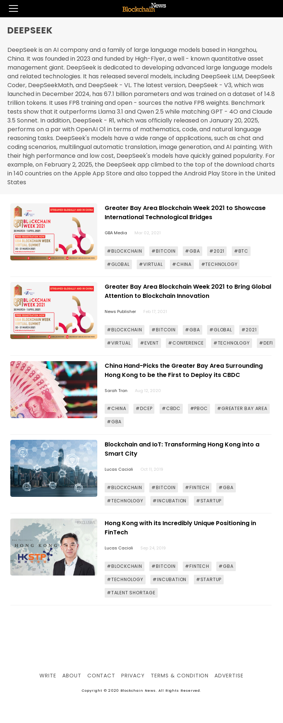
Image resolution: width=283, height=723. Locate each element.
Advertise (229, 675)
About (71, 675)
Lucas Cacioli (119, 469)
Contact (101, 675)
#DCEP (144, 408)
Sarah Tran (116, 390)
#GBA (192, 251)
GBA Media (116, 233)
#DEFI (266, 343)
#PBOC (199, 408)
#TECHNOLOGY (219, 264)
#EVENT (149, 343)
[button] (9, 8)
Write (47, 675)
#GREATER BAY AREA (242, 408)
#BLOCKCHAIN (124, 251)
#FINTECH (197, 487)
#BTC (241, 251)
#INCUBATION (169, 501)
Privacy (133, 675)
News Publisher (120, 311)
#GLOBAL (118, 264)
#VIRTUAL (151, 264)
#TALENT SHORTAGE (131, 593)
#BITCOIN (163, 251)
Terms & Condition (180, 675)
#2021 (216, 251)
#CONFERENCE (186, 343)
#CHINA (182, 264)
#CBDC (171, 408)
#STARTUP (208, 501)
